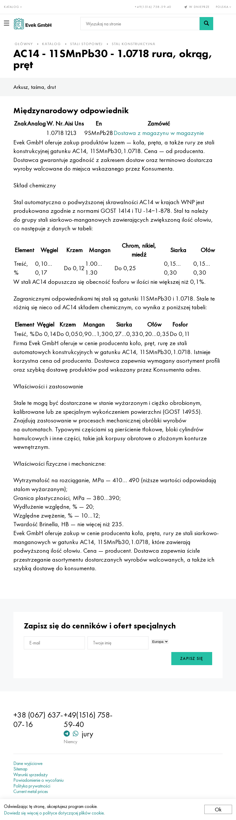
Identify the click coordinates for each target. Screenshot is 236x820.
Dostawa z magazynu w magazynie (160, 133)
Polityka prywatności (33, 786)
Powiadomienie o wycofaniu (40, 780)
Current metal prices (32, 791)
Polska (224, 7)
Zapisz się (190, 658)
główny (25, 43)
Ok (218, 809)
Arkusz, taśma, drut (36, 87)
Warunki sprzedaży (32, 775)
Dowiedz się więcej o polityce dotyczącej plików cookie (54, 813)
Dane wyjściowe (29, 763)
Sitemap (22, 769)
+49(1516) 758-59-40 (153, 7)
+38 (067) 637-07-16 (32, 719)
